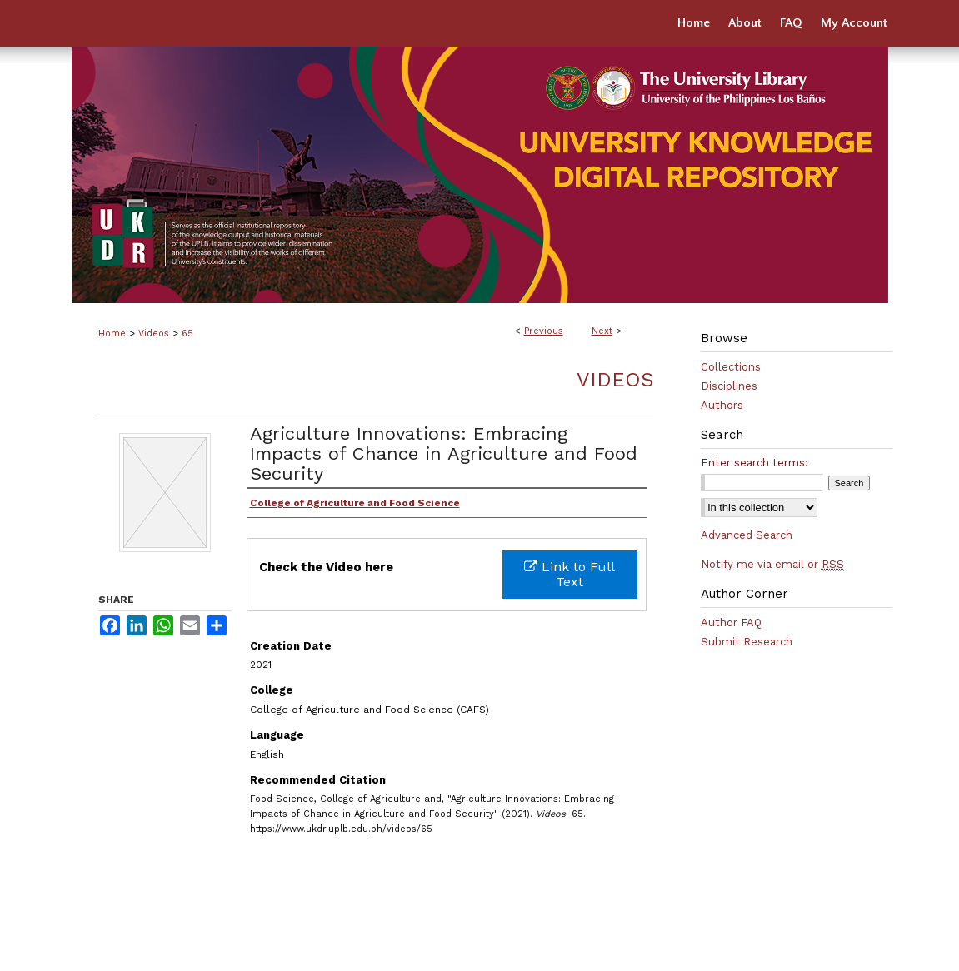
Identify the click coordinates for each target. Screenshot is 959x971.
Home (112, 333)
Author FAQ (731, 622)
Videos (153, 333)
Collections (731, 367)
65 (187, 333)
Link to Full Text (569, 574)
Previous (543, 331)
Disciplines (729, 386)
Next (602, 331)
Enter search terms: (754, 462)
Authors (722, 405)
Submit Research (746, 641)
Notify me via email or (772, 564)
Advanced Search (746, 535)
